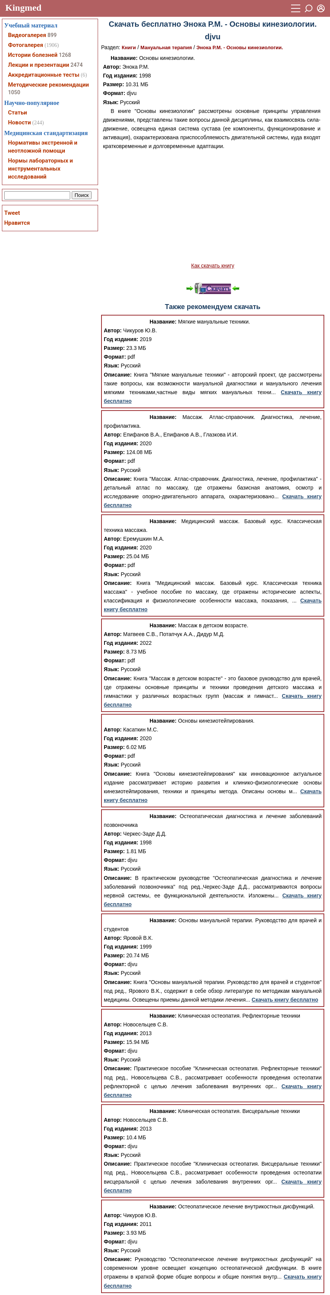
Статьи (17, 112)
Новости (19, 122)
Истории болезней (33, 55)
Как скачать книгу (212, 266)
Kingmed (23, 8)
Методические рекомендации (48, 84)
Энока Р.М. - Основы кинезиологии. (239, 47)
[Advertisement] (212, 206)
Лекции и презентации (38, 64)
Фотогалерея (25, 45)
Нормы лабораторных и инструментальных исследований (40, 168)
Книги (129, 47)
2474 (77, 65)
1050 (14, 92)
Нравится (17, 222)
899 (51, 35)
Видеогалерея (27, 35)
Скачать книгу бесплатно (285, 1000)
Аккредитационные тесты (43, 74)
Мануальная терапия (166, 47)
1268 (65, 55)
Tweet (12, 212)
